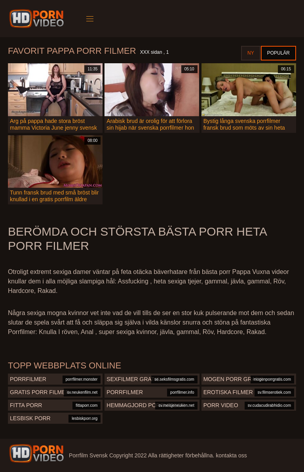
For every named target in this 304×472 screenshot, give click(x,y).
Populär (278, 53)
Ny (250, 53)
